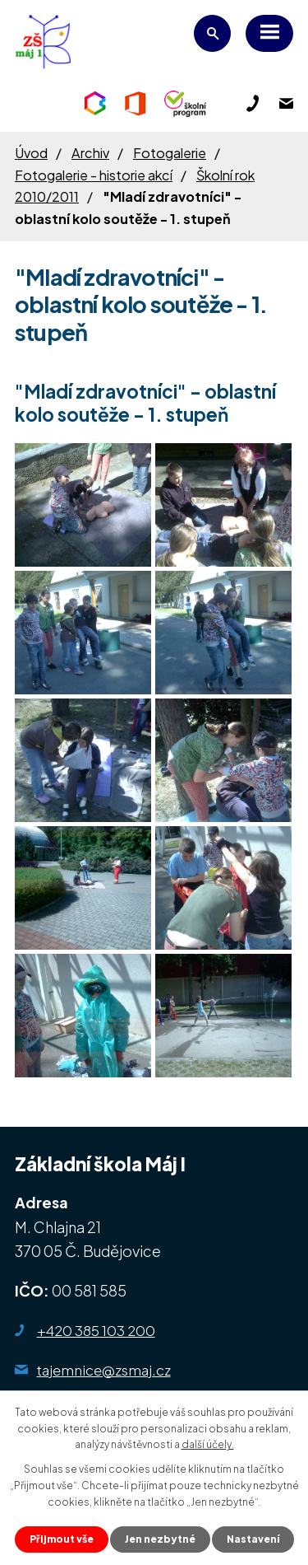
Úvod (31, 152)
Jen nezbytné (160, 1539)
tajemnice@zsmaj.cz (104, 1370)
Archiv (90, 152)
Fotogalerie (169, 152)
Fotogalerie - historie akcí (93, 175)
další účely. (208, 1444)
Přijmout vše (62, 1539)
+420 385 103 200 (96, 1330)
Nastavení (253, 1539)
